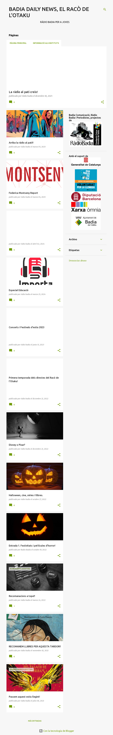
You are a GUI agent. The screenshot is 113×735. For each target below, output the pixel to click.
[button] (102, 102)
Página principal (17, 43)
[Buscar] (105, 9)
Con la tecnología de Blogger (56, 731)
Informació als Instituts (45, 43)
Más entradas (34, 721)
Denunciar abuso (78, 260)
